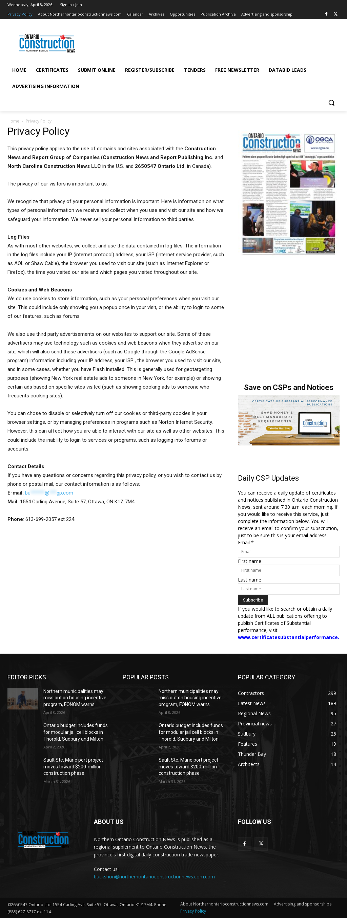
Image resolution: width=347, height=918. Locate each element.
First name (249, 561)
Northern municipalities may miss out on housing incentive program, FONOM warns (74, 697)
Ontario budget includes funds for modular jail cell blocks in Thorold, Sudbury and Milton (75, 732)
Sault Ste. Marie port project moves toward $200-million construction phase (73, 766)
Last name (249, 579)
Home (13, 121)
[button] (331, 102)
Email (246, 542)
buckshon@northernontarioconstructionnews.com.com (154, 876)
